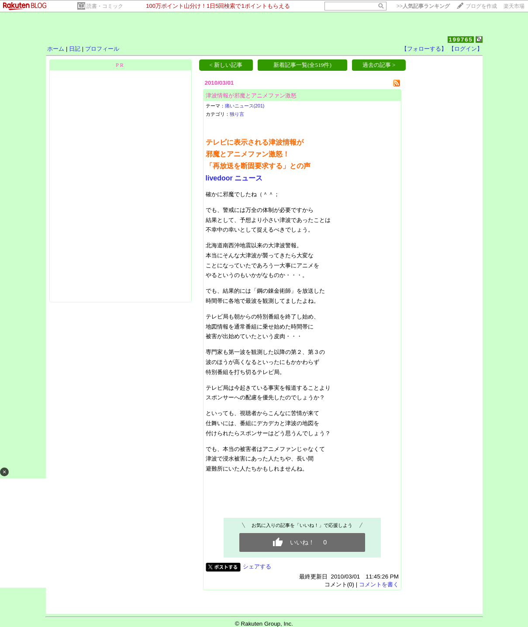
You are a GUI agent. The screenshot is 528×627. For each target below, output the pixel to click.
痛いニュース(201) (245, 105)
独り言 (237, 114)
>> (423, 6)
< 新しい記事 (225, 65)
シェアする (257, 566)
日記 (74, 48)
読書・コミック (104, 6)
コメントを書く (379, 584)
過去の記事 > (379, 65)
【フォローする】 (424, 48)
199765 (461, 39)
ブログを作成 (481, 6)
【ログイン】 (466, 48)
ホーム (55, 48)
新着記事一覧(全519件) (302, 65)
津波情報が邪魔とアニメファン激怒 (251, 95)
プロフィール (102, 48)
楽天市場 (514, 6)
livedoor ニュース (234, 178)
